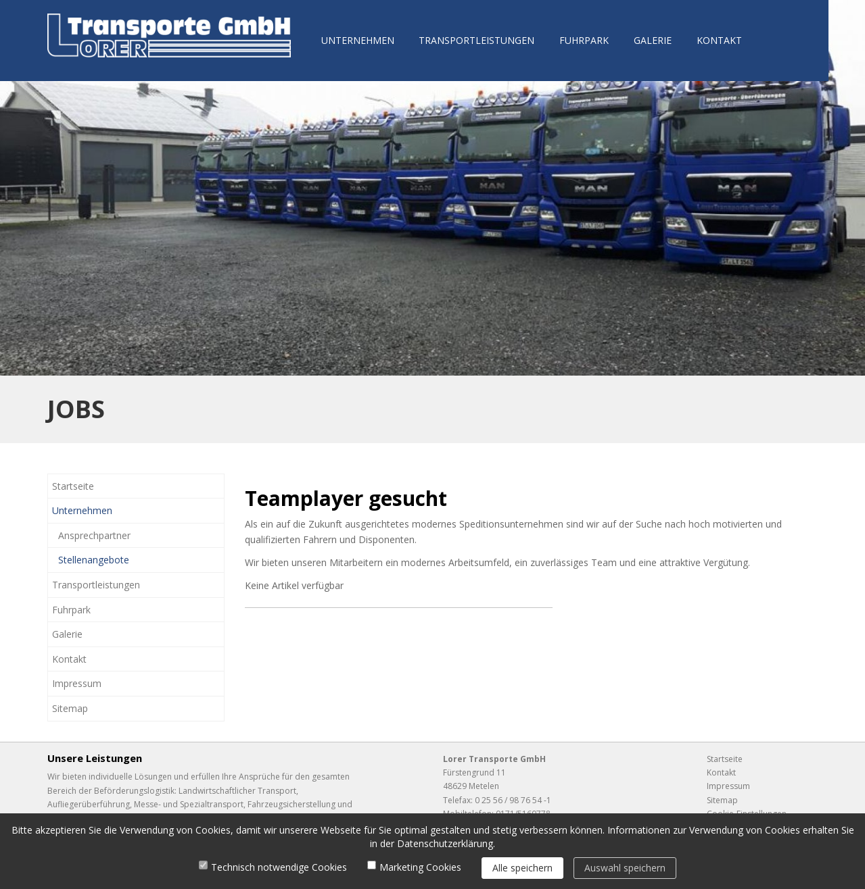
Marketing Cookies (420, 867)
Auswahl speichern (624, 867)
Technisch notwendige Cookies (279, 867)
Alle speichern (522, 867)
